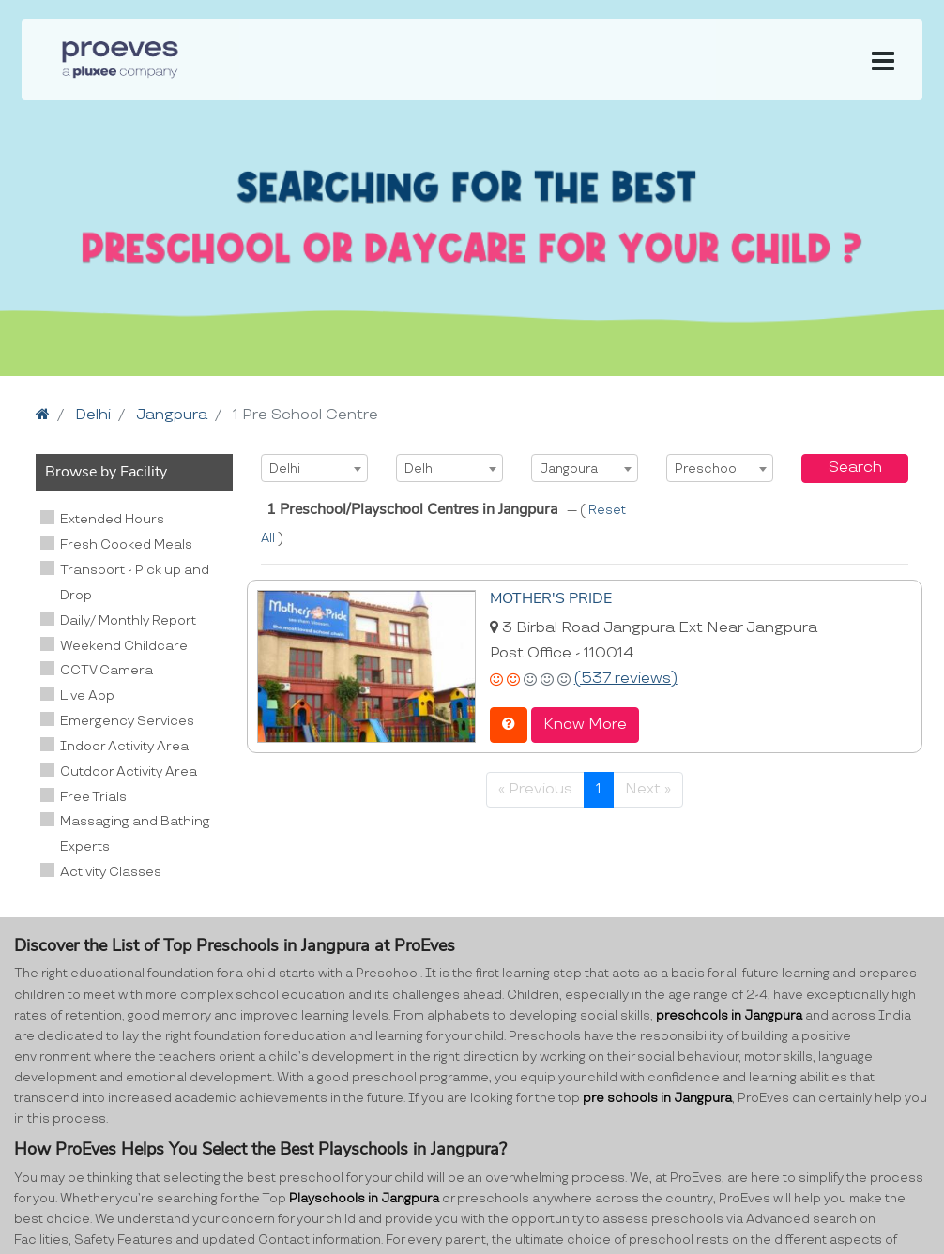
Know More (585, 724)
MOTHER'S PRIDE (551, 598)
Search (855, 467)
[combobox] (314, 468)
